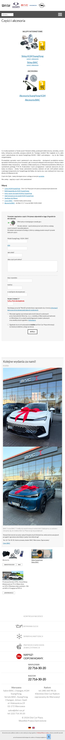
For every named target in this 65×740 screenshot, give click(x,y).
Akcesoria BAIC (9, 203)
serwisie (41, 176)
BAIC (19, 564)
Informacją (32, 320)
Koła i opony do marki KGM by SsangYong (18, 193)
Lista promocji (8, 593)
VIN (8, 245)
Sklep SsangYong (37, 560)
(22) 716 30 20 (18, 713)
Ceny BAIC (6, 543)
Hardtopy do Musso (11, 198)
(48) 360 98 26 (49, 690)
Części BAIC (8, 201)
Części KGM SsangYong (12, 188)
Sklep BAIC (35, 562)
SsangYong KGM (9, 564)
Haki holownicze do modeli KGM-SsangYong (19, 196)
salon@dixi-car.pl (16, 710)
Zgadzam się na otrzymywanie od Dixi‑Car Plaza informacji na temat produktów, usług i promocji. (30, 326)
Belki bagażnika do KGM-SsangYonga (16, 191)
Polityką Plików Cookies (43, 733)
